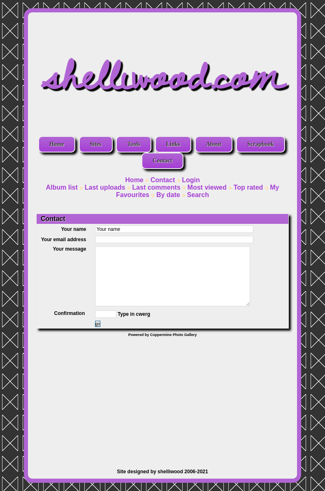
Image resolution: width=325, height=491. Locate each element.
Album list (61, 187)
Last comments (156, 187)
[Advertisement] (162, 398)
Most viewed (207, 187)
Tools (133, 144)
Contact (162, 160)
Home (56, 144)
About (213, 144)
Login (191, 179)
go (97, 324)
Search (198, 194)
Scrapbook (260, 144)
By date (168, 194)
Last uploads (105, 187)
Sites (96, 144)
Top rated (248, 187)
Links (173, 144)
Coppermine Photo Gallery (173, 335)
